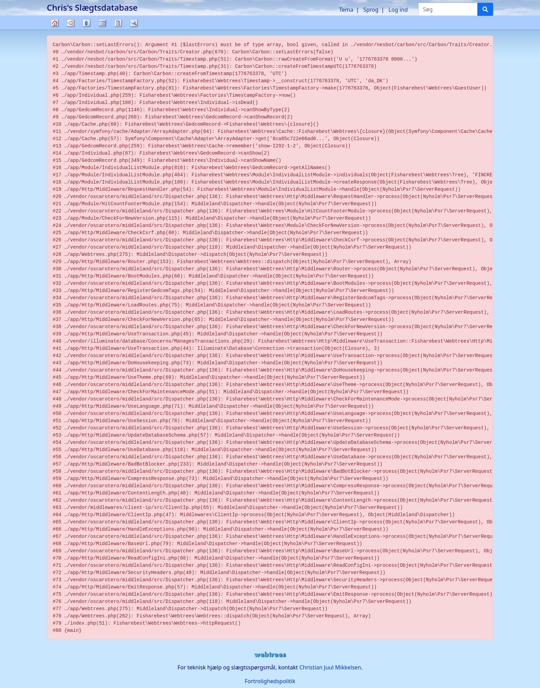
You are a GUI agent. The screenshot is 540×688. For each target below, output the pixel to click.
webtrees (270, 654)
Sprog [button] (370, 9)
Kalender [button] (102, 23)
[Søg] (485, 9)
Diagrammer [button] (70, 23)
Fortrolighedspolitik (270, 681)
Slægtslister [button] (86, 23)
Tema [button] (346, 9)
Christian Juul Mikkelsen (330, 667)
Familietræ (55, 29)
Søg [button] (134, 23)
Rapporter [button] (118, 23)
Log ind (398, 9)
